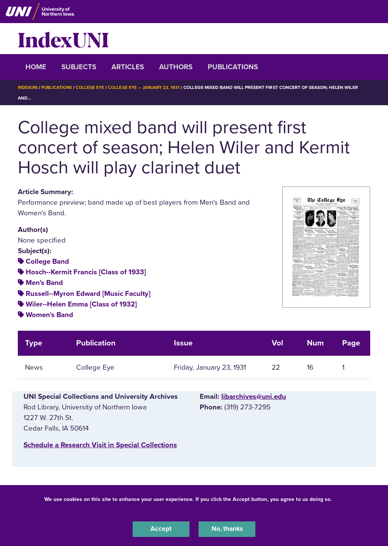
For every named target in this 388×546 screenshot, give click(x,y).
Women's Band (49, 315)
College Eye (93, 87)
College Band (47, 261)
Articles (127, 67)
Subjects (78, 67)
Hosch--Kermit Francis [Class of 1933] (86, 272)
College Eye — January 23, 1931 (149, 87)
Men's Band (44, 282)
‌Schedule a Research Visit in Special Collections (100, 445)
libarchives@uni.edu (253, 396)
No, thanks (227, 528)
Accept (161, 528)
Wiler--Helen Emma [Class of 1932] (81, 304)
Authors (175, 67)
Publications (233, 67)
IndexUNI (63, 38)
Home (35, 67)
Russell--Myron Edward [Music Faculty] (88, 293)
